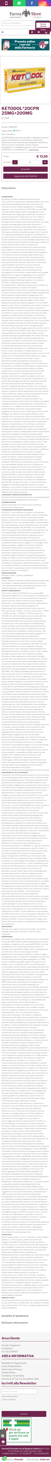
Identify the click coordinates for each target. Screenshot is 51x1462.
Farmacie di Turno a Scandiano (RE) (20, 1379)
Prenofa (19, 1459)
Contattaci (7, 1348)
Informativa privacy (10, 1396)
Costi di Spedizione (12, 1366)
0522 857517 (3, 1435)
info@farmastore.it (10, 1454)
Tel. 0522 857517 (10, 1351)
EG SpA (5, 118)
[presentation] (17, 1405)
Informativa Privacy (12, 1369)
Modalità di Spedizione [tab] (15, 1315)
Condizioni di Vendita (13, 1375)
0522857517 (27, 1454)
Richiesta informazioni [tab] (15, 1322)
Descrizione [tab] (9, 188)
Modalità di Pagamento (14, 1363)
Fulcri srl (44, 1459)
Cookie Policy (9, 1372)
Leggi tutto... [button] (34, 150)
